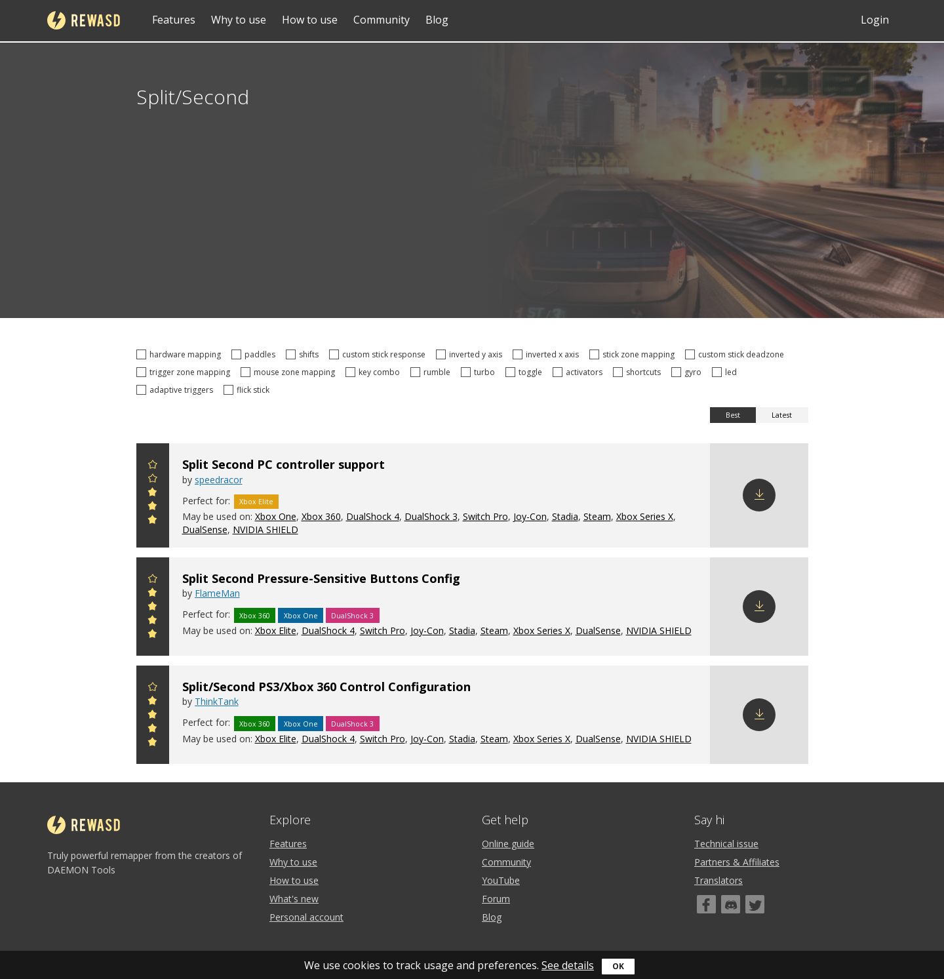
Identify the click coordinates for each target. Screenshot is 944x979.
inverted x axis (548, 354)
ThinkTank (217, 701)
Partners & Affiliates (736, 862)
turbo (480, 372)
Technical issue (726, 843)
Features (173, 19)
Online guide (508, 843)
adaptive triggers (176, 389)
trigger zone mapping (185, 372)
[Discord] (730, 904)
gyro (688, 372)
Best (733, 415)
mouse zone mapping (290, 372)
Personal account (306, 917)
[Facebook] (706, 904)
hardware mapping (180, 354)
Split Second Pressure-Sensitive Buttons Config (321, 578)
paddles (255, 354)
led (726, 372)
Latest (782, 415)
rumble (432, 372)
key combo (374, 372)
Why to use (238, 19)
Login (875, 19)
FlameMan (217, 593)
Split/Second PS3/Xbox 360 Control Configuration (326, 686)
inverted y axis (471, 354)
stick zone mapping (633, 354)
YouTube (501, 880)
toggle (525, 372)
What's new (294, 898)
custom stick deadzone (736, 354)
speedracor (219, 479)
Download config (759, 495)
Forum (496, 898)
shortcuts (639, 372)
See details (567, 965)
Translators (718, 880)
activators (579, 372)
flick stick (248, 389)
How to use (310, 19)
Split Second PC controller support (283, 464)
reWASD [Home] (83, 20)
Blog (436, 19)
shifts (304, 354)
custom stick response (379, 354)
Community (381, 19)
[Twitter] (754, 904)
